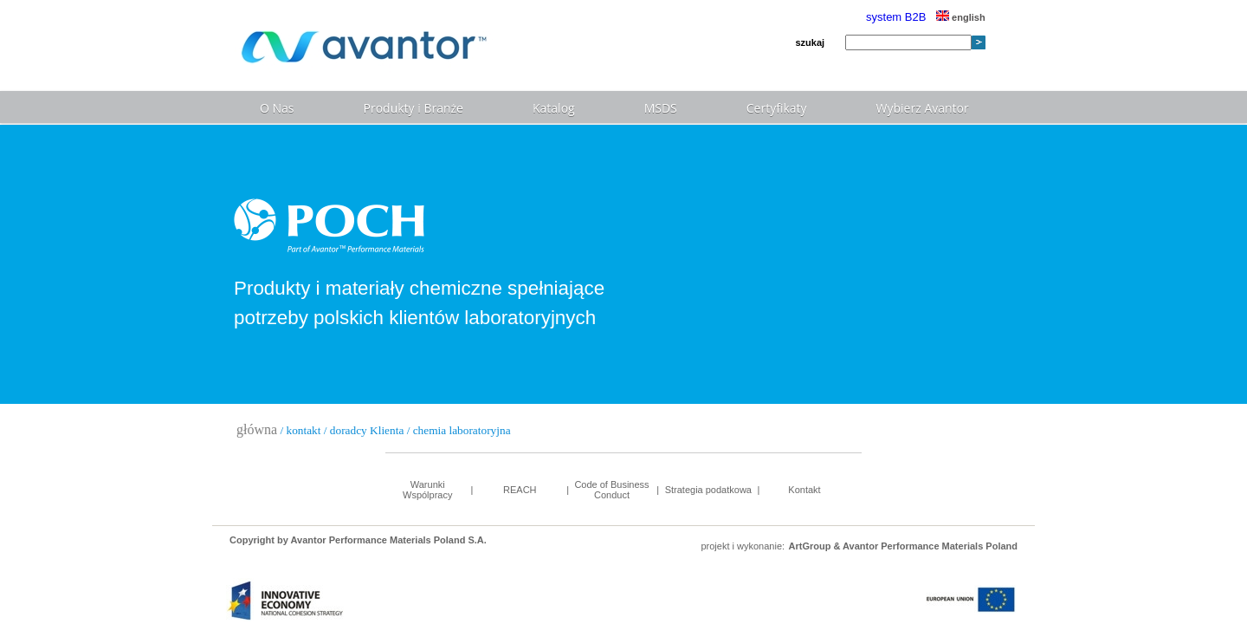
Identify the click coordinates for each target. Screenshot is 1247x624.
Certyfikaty (776, 108)
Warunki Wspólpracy (427, 489)
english (960, 17)
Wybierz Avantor (922, 108)
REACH (520, 489)
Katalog (554, 108)
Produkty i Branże (413, 108)
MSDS (660, 108)
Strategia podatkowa (708, 489)
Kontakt (804, 489)
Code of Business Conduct (611, 489)
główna (256, 429)
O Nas (277, 108)
